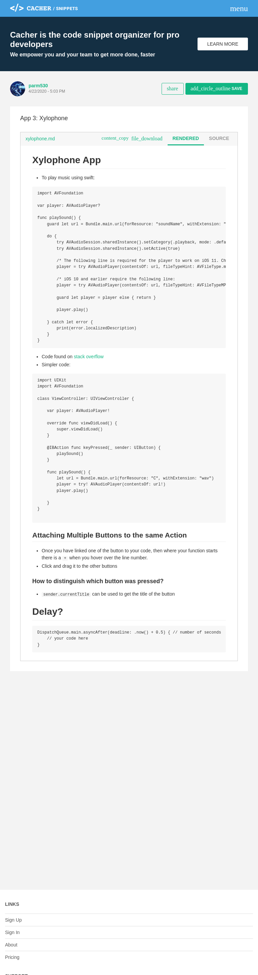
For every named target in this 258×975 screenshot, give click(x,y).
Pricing (12, 957)
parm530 (38, 85)
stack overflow (89, 365)
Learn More (223, 44)
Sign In (12, 932)
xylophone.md (40, 138)
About (11, 944)
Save (216, 88)
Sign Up (13, 920)
